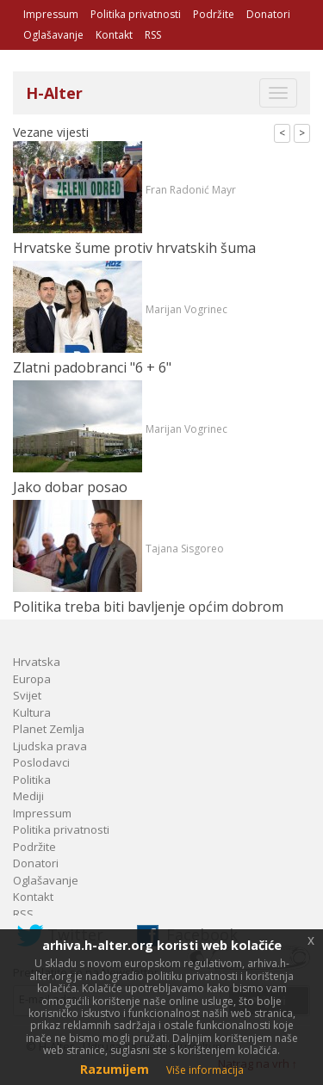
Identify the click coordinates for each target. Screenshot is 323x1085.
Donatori (268, 14)
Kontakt (114, 35)
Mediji (28, 796)
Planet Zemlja (48, 729)
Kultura (32, 712)
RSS (153, 35)
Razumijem (114, 1069)
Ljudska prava (50, 746)
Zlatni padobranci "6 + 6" (92, 367)
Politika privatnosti (135, 14)
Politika (32, 779)
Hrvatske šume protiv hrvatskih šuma (134, 247)
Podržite (213, 14)
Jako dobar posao (70, 487)
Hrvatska (36, 661)
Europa (32, 679)
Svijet (27, 695)
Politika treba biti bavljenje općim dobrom (148, 606)
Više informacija (205, 1070)
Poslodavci (41, 762)
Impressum (50, 14)
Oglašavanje (53, 35)
